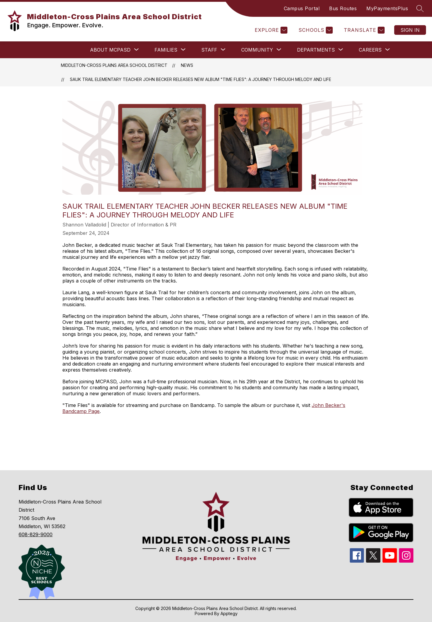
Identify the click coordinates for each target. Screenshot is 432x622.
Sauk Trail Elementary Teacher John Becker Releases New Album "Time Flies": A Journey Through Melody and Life (200, 79)
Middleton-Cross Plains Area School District (114, 65)
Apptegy (229, 613)
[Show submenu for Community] (257, 49)
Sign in (410, 30)
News (187, 65)
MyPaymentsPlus (387, 8)
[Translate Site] (363, 30)
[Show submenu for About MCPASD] (110, 49)
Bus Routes (343, 8)
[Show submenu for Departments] (316, 49)
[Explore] (270, 30)
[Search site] (420, 8)
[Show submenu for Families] (165, 49)
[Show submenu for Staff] (209, 49)
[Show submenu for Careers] (370, 49)
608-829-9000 (35, 534)
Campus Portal (302, 8)
